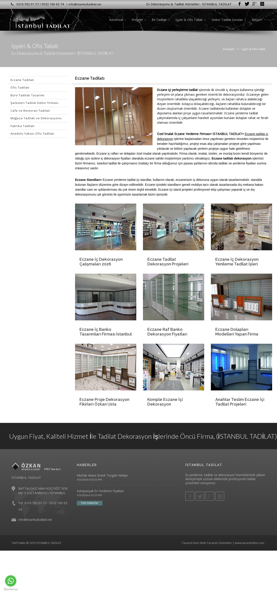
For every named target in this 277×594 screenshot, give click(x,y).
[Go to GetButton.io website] (11, 589)
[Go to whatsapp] (10, 580)
